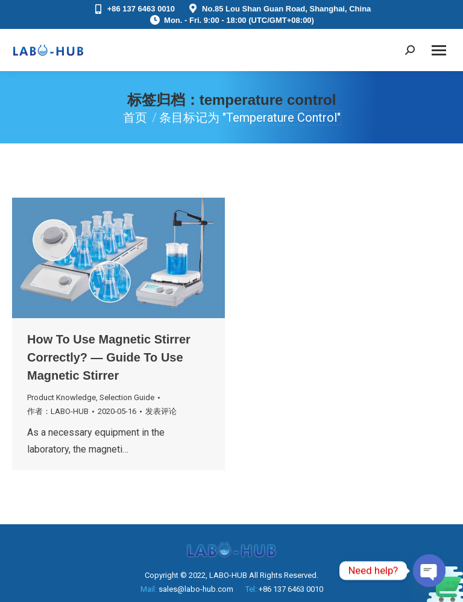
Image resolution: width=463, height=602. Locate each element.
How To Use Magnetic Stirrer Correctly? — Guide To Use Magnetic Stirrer (109, 357)
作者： (58, 411)
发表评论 (161, 411)
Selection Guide (126, 397)
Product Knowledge (61, 397)
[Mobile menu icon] (439, 50)
